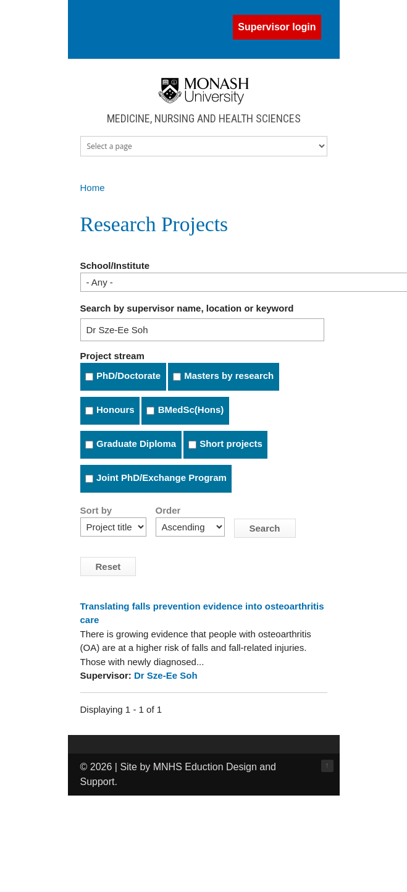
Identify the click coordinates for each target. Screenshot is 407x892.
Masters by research (229, 375)
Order (168, 510)
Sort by (96, 510)
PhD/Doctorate (128, 375)
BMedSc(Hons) (191, 409)
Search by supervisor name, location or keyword (187, 308)
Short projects (230, 443)
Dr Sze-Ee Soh (166, 675)
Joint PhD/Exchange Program (161, 477)
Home (92, 187)
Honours (115, 409)
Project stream (112, 355)
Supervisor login (277, 27)
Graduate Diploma (136, 443)
